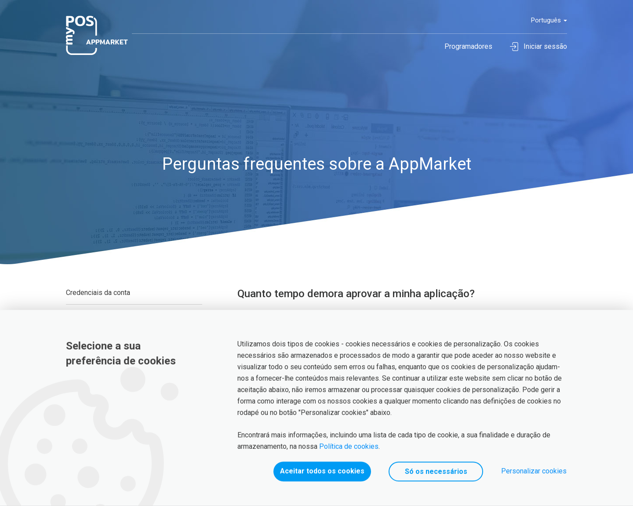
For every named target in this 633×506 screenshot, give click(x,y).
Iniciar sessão (538, 46)
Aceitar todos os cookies (322, 471)
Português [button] (549, 20)
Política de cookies (348, 446)
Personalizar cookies (534, 471)
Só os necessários (436, 471)
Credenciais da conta (98, 292)
